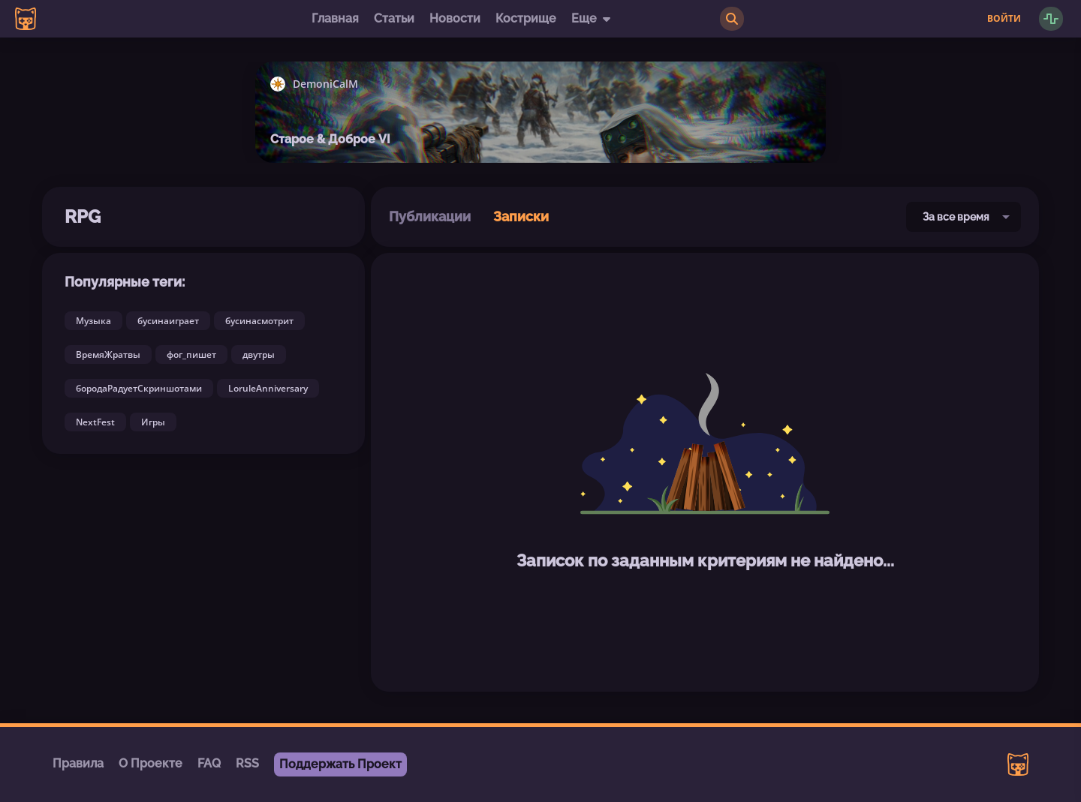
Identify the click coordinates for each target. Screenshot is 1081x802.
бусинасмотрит (259, 320)
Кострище (525, 18)
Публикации (430, 216)
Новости (454, 18)
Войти (1004, 18)
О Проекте (150, 763)
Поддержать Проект (340, 764)
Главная (335, 18)
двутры (258, 354)
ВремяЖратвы (108, 354)
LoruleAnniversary (268, 388)
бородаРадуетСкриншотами (139, 388)
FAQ (209, 763)
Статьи (394, 18)
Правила (78, 763)
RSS (247, 763)
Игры (153, 422)
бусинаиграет (168, 320)
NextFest (95, 422)
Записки (521, 216)
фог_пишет (191, 354)
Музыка (93, 320)
